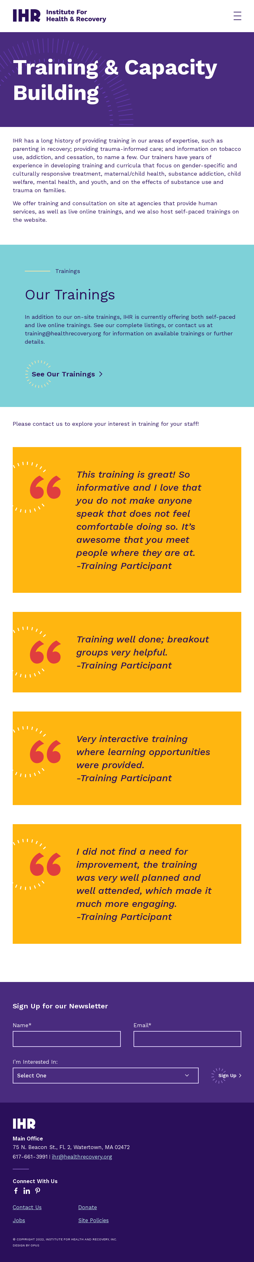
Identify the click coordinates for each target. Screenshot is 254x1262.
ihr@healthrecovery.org (82, 1156)
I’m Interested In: (35, 1062)
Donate (87, 1207)
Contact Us (27, 1207)
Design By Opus (26, 1245)
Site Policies (93, 1220)
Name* (22, 1025)
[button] (237, 16)
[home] (116, 16)
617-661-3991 (30, 1156)
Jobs (19, 1220)
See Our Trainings (63, 374)
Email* (142, 1025)
